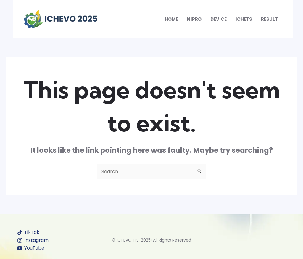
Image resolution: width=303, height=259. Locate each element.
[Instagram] (33, 240)
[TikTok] (28, 232)
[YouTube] (30, 248)
